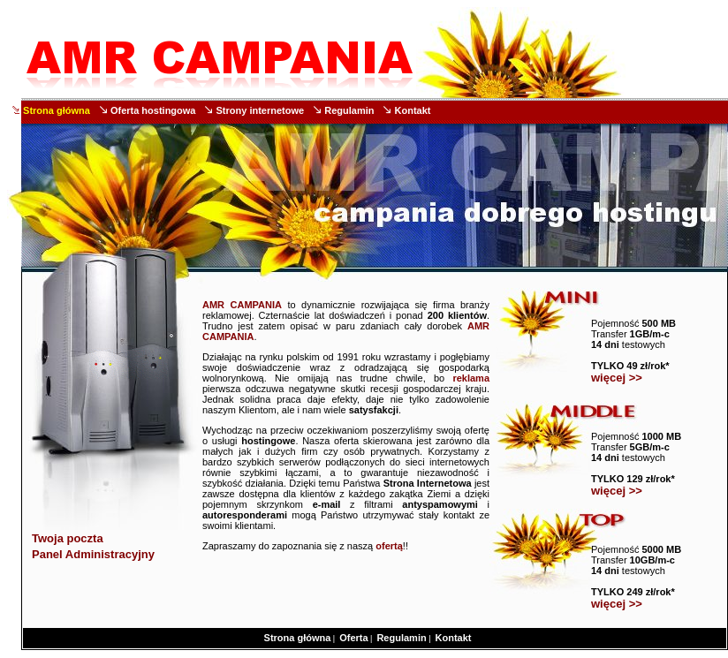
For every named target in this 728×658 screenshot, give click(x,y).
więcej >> (616, 377)
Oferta (353, 637)
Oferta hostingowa (153, 110)
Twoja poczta (67, 538)
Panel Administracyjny (93, 554)
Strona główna (56, 110)
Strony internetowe (260, 110)
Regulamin (349, 110)
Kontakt (413, 110)
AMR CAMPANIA (242, 304)
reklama (470, 378)
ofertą (389, 546)
